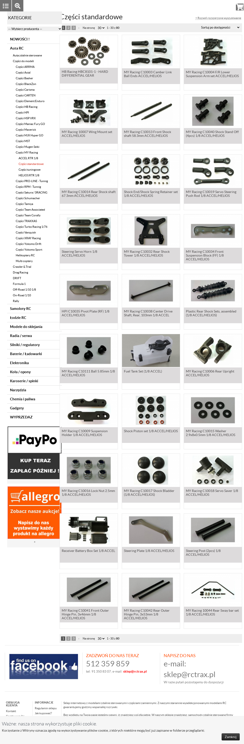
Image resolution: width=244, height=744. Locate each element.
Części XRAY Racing (28, 238)
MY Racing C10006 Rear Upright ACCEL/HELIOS (210, 373)
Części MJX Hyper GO (29, 135)
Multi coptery (24, 261)
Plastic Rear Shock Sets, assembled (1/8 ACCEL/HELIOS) (211, 313)
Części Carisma (25, 89)
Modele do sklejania (26, 327)
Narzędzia (18, 390)
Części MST (23, 141)
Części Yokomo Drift (28, 243)
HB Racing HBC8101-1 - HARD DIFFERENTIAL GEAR (85, 74)
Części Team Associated (30, 209)
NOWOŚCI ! (20, 39)
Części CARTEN (26, 95)
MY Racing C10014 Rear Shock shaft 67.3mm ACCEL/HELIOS (89, 194)
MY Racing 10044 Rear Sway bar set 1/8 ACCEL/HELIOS (212, 613)
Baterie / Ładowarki (26, 354)
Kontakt (11, 711)
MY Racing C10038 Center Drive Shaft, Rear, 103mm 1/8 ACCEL (148, 313)
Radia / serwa (21, 336)
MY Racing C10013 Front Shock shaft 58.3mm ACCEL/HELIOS (147, 134)
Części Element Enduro (30, 101)
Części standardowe (31, 163)
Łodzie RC (18, 318)
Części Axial (23, 72)
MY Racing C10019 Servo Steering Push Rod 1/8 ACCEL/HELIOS (211, 194)
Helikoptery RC (25, 255)
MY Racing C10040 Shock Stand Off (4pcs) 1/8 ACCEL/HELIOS (212, 134)
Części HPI (22, 112)
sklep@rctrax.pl (189, 674)
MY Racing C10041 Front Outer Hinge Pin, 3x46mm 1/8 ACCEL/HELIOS (85, 614)
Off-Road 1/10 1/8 (24, 289)
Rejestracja (222, 5)
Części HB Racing (26, 106)
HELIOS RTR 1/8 (29, 175)
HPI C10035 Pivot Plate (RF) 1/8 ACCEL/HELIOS (85, 313)
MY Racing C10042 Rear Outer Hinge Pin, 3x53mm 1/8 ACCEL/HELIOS (147, 614)
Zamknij (231, 737)
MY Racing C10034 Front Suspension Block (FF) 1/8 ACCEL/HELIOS (205, 256)
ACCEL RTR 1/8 (28, 158)
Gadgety (17, 408)
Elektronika (19, 363)
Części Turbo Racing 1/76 (31, 226)
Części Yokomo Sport (29, 249)
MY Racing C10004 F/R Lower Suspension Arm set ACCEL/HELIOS (212, 74)
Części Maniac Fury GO (30, 123)
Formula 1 (19, 283)
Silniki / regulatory (25, 345)
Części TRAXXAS (26, 221)
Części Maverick (26, 129)
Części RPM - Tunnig (28, 186)
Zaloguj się (203, 5)
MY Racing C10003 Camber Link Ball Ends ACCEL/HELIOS (148, 74)
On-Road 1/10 (22, 295)
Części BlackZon (26, 83)
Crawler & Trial (22, 266)
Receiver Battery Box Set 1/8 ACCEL (88, 551)
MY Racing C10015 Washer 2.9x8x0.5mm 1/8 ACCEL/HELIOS (210, 433)
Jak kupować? (43, 713)
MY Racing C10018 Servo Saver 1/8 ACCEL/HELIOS (212, 493)
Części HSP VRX (26, 118)
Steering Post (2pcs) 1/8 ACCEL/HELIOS (203, 553)
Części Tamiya (24, 203)
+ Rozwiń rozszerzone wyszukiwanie (218, 18)
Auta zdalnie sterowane (27, 55)
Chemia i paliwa (22, 399)
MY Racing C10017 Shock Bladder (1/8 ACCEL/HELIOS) (149, 493)
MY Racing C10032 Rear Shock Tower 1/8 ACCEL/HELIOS (147, 254)
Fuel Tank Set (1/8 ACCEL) (143, 372)
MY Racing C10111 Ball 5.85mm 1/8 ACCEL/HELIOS (88, 373)
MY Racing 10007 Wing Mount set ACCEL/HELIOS (87, 134)
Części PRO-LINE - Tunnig (32, 181)
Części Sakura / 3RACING (31, 192)
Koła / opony (20, 372)
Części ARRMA (25, 66)
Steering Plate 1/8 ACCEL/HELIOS (149, 551)
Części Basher (24, 78)
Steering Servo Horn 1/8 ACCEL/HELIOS (79, 254)
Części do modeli (23, 61)
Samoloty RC (20, 309)
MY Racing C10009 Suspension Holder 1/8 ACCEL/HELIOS (85, 433)
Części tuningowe (30, 169)
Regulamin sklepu (46, 708)
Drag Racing (20, 272)
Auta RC (17, 48)
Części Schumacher (28, 198)
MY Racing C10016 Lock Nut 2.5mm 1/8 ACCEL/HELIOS (88, 493)
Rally (16, 301)
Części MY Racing (27, 152)
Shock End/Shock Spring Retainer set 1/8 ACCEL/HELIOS (151, 194)
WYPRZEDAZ (21, 417)
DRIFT (17, 278)
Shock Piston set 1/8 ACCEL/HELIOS (151, 431)
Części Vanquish (26, 232)
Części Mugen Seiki (27, 146)
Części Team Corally (28, 215)
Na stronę (89, 27)
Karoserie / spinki (24, 381)
